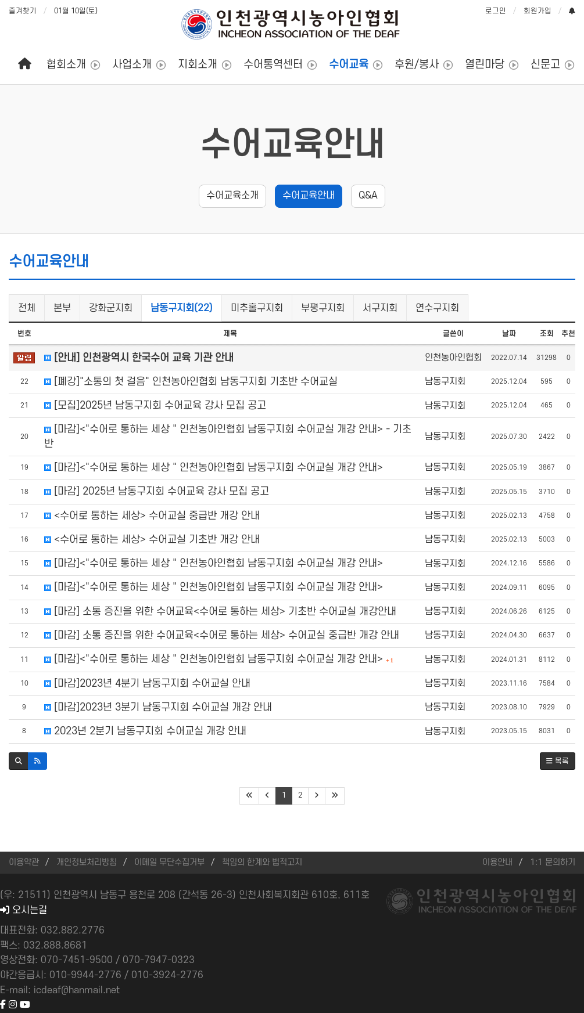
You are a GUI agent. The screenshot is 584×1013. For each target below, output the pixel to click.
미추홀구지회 (257, 308)
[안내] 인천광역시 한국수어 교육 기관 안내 (139, 357)
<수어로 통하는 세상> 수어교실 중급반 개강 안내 (152, 515)
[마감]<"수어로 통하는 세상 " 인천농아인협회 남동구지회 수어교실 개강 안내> (213, 467)
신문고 (545, 65)
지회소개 (197, 65)
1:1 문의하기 (552, 862)
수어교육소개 (232, 195)
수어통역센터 (273, 65)
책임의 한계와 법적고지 (262, 862)
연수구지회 (437, 308)
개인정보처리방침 (86, 862)
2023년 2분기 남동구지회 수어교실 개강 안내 (145, 731)
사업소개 (132, 65)
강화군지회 (110, 308)
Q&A (368, 195)
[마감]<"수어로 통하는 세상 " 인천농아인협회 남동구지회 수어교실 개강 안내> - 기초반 (227, 436)
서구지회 (380, 308)
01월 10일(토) (76, 11)
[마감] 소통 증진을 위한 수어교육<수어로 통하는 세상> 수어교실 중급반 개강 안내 (221, 635)
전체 (26, 308)
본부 (62, 308)
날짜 (509, 334)
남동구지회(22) (182, 308)
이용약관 (24, 862)
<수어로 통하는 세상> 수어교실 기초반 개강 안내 (152, 539)
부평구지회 (323, 308)
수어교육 (348, 65)
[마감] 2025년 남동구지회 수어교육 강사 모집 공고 (156, 491)
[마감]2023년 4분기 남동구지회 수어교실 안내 (147, 683)
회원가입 (537, 11)
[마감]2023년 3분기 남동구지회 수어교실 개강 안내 (158, 707)
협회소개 (66, 65)
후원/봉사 (417, 65)
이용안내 (497, 862)
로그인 (495, 11)
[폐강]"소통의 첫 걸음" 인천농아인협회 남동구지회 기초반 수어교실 (191, 381)
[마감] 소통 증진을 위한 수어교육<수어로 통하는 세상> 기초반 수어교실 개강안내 (220, 611)
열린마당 (484, 65)
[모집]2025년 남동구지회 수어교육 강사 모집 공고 (155, 405)
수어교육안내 (292, 145)
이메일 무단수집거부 (169, 862)
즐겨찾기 (23, 11)
